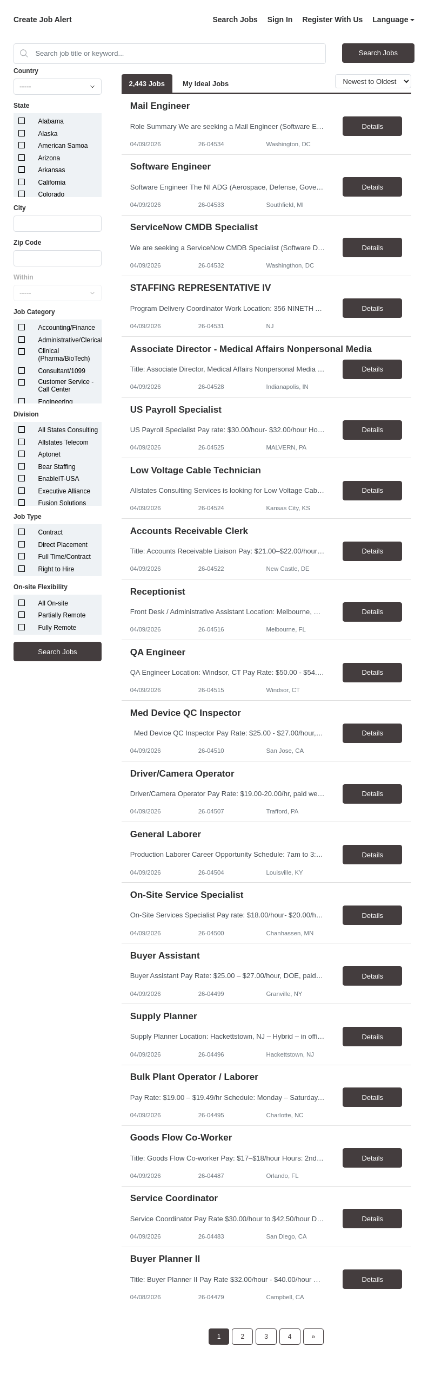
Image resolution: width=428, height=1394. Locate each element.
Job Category (34, 312)
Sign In (280, 19)
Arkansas (51, 170)
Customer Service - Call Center (66, 385)
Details (372, 126)
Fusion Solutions (62, 503)
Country (26, 71)
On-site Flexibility (41, 587)
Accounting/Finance (66, 327)
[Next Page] (313, 1336)
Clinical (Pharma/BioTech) (64, 354)
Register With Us (332, 19)
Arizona (49, 158)
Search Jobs (234, 19)
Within (24, 277)
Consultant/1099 (61, 371)
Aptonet (49, 454)
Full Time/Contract (64, 557)
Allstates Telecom (63, 442)
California (52, 182)
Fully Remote (57, 627)
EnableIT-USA (58, 479)
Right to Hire (56, 569)
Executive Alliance (64, 491)
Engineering (55, 402)
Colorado (51, 194)
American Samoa (63, 145)
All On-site (53, 603)
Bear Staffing (57, 467)
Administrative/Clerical (70, 340)
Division (26, 414)
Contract (50, 532)
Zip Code (27, 242)
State (21, 105)
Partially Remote (62, 615)
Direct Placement (63, 545)
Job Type (28, 516)
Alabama (51, 121)
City (20, 208)
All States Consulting (68, 430)
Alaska (48, 134)
